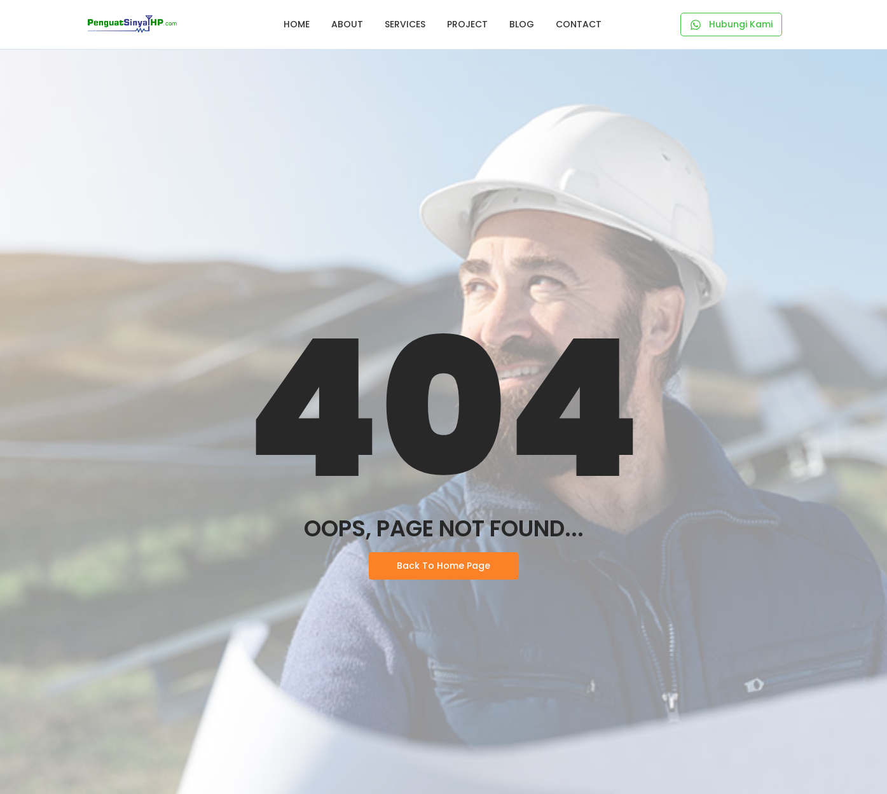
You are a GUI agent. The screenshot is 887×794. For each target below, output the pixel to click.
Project (467, 24)
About (347, 24)
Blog (521, 24)
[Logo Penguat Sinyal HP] (132, 24)
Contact (579, 24)
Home (297, 24)
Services (405, 24)
